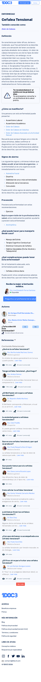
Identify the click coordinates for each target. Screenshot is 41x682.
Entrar (35, 3)
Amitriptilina (11, 225)
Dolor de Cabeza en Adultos (17, 130)
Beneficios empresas (9, 608)
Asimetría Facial (12, 173)
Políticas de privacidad (9, 626)
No (36, 327)
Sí (25, 327)
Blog (3, 622)
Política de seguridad (9, 636)
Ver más (20, 584)
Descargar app (24, 3)
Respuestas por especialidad (12, 650)
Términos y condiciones (10, 633)
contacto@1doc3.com (11, 661)
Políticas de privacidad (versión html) (15, 629)
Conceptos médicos (9, 646)
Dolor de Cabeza (12, 127)
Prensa (4, 612)
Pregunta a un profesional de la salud (20, 299)
